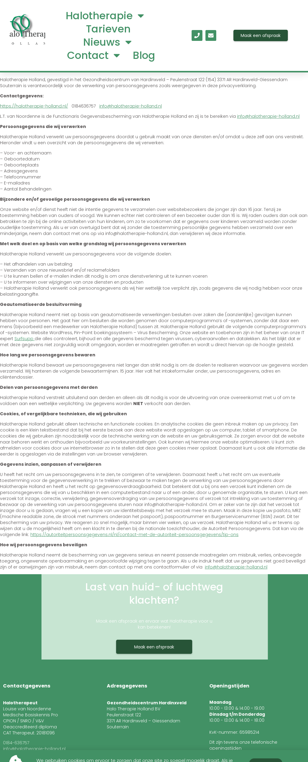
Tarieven (108, 28)
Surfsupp (24, 339)
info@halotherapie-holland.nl (130, 106)
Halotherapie (106, 15)
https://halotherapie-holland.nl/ (34, 106)
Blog (144, 55)
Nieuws (108, 42)
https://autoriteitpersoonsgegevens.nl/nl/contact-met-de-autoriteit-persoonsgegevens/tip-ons (134, 535)
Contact (94, 55)
